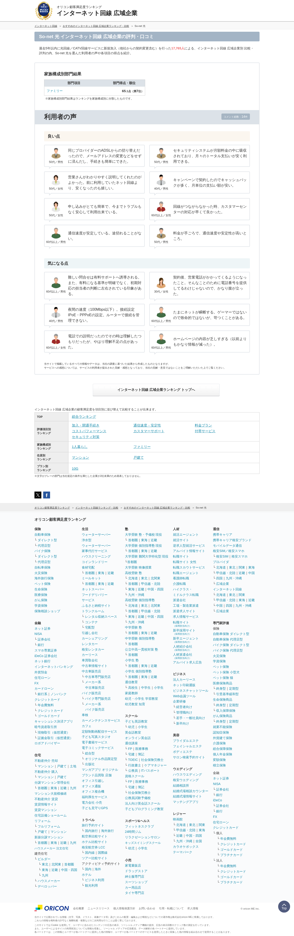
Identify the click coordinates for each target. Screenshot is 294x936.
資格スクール (134, 776)
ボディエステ (182, 752)
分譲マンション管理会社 (52, 782)
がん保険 (40, 600)
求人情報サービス (186, 616)
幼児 (131, 727)
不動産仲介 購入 (46, 772)
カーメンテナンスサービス (101, 720)
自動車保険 (42, 534)
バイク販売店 (91, 693)
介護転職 (179, 584)
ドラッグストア (136, 871)
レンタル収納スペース (101, 616)
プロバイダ (221, 562)
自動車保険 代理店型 (228, 639)
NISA (38, 634)
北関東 (56, 864)
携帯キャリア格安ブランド (232, 540)
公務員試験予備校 (138, 798)
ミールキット (91, 578)
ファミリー (55, 91)
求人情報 (192, 908)
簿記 (141, 754)
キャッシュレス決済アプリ (53, 721)
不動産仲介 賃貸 (46, 799)
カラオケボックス (186, 846)
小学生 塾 (132, 660)
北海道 (133, 578)
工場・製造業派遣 (186, 605)
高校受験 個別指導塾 (140, 600)
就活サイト (181, 540)
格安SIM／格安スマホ (228, 551)
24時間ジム (133, 832)
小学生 (159, 687)
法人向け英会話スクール (142, 803)
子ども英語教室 (136, 721)
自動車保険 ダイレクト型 (231, 634)
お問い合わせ (147, 908)
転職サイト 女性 (184, 562)
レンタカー (90, 644)
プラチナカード (231, 855)
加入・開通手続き (85, 425)
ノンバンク (59, 694)
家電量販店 (133, 865)
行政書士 (134, 765)
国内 (88, 869)
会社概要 (78, 908)
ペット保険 (42, 584)
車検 (85, 715)
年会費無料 (46, 705)
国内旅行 (91, 831)
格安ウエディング (186, 780)
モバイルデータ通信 (227, 545)
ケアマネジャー (155, 765)
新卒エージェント (186, 640)
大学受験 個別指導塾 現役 (143, 545)
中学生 (146, 687)
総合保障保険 (222, 749)
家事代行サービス (94, 551)
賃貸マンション (45, 810)
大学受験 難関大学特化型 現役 (147, 556)
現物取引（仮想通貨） (54, 732)
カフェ (86, 726)
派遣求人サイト (184, 611)
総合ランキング (84, 416)
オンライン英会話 (138, 738)
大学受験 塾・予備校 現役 (143, 534)
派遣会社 (179, 600)
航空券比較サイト (94, 836)
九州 (73, 788)
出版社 (90, 764)
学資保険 (40, 605)
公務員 (133, 770)
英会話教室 (133, 732)
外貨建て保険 (222, 738)
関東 (202, 825)
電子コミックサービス (98, 748)
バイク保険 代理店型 (228, 650)
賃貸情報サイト (45, 804)
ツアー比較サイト (94, 858)
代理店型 (44, 545)
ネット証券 (42, 628)
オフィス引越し (93, 780)
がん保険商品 (222, 716)
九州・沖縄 (136, 595)
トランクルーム (93, 611)
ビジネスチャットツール (190, 690)
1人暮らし (80, 447)
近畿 (63, 788)
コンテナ (91, 622)
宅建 (131, 754)
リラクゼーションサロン (142, 837)
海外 (98, 869)
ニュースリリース (99, 908)
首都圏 (42, 788)
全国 (198, 841)
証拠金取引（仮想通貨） (55, 738)
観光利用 (91, 885)
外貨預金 (40, 672)
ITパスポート (150, 770)
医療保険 (40, 595)
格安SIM (222, 556)
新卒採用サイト (184, 632)
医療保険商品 (222, 683)
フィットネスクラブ (139, 826)
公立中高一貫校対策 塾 (141, 649)
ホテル (86, 874)
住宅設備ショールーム (50, 815)
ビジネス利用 (94, 880)
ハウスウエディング (187, 774)
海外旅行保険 (44, 578)
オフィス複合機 (93, 791)
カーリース (90, 655)
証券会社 (44, 639)
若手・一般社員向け (190, 718)
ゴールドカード (49, 716)
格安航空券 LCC (93, 847)
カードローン (44, 688)
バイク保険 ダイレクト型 (231, 645)
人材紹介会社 (182, 648)
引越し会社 (90, 633)
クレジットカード (47, 699)
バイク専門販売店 (98, 698)
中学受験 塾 (133, 627)
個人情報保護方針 (124, 908)
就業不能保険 (222, 727)
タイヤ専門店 (134, 893)
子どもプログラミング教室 (144, 809)
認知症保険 (221, 732)
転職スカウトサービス (189, 567)
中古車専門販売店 (98, 677)
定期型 (234, 688)
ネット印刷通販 (184, 685)
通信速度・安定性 (147, 425)
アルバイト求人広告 (187, 662)
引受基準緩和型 (227, 694)
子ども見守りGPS (95, 808)
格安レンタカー (93, 649)
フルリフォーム (49, 826)
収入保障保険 (225, 710)
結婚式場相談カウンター (190, 791)
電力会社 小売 (92, 802)
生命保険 (40, 589)
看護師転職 (181, 578)
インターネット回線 (227, 589)
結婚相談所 (181, 785)
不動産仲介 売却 (46, 760)
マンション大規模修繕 (50, 793)
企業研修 (179, 701)
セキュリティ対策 (85, 437)
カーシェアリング (94, 638)
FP (130, 749)
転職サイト (181, 556)
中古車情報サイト (94, 666)
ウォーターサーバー (96, 534)
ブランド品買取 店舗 (97, 775)
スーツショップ (136, 882)
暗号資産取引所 (45, 727)
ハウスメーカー (49, 881)
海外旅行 (107, 831)
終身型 (221, 688)
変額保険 (219, 760)
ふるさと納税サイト (96, 605)
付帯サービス (205, 431)
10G (75, 468)
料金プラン (203, 425)
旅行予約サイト (93, 825)
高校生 (133, 687)
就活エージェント (186, 534)
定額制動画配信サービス (99, 731)
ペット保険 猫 (223, 678)
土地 (73, 766)
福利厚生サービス (94, 797)
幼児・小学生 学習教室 (141, 698)
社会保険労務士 (152, 760)
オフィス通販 (91, 786)
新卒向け (182, 723)
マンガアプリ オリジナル (100, 769)
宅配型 (90, 627)
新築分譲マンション (48, 837)
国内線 (90, 852)
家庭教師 (131, 693)
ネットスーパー (93, 589)
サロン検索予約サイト (189, 757)
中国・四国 (69, 870)
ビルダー (44, 859)
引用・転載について (171, 908)
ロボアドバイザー (47, 743)
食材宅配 (88, 567)
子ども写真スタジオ (96, 737)
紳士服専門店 (134, 876)
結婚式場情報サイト (187, 796)
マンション (80, 457)
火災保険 (40, 573)
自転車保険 (42, 567)
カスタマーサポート (148, 431)
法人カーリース (184, 679)
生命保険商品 (222, 699)
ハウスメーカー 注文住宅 (51, 848)
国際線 (102, 852)
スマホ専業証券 (45, 650)
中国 (251, 573)
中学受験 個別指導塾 (140, 638)
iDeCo (217, 800)
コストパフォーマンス (89, 431)
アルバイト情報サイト (189, 551)
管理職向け (184, 712)
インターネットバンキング (53, 667)
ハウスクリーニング (96, 556)
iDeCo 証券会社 (45, 656)
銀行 (41, 645)
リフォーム (42, 821)
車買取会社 (90, 660)
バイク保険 (42, 551)
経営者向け (184, 707)
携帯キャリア (222, 534)
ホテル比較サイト (94, 842)
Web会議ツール (184, 696)
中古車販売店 (91, 671)
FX (36, 683)
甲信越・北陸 (150, 584)
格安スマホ (240, 556)
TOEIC (133, 760)
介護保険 (219, 743)
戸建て (138, 457)
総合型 (90, 753)
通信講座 (131, 743)
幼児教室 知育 (135, 704)
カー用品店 (133, 887)
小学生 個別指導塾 (138, 671)
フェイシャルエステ (187, 746)
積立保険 (219, 765)
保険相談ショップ (47, 611)
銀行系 (42, 694)
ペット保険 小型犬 (226, 672)
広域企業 (222, 584)
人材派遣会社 (182, 656)
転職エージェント (186, 573)
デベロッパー (47, 886)
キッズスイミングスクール (143, 843)
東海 (54, 788)
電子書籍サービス (94, 742)
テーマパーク (182, 852)
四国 (219, 578)
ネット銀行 (42, 661)
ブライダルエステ (186, 741)
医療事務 (141, 749)
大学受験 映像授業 (138, 567)
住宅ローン (42, 678)
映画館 (178, 819)
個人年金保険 (222, 754)
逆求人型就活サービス (189, 545)
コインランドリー (94, 562)
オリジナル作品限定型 (101, 759)
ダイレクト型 (47, 540)
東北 (45, 864)
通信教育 (131, 682)
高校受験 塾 (133, 573)
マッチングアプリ (186, 802)
